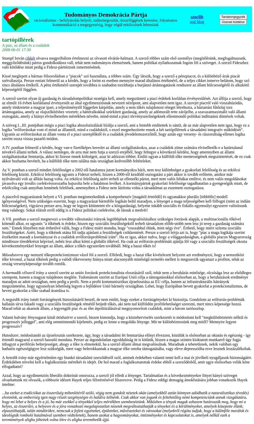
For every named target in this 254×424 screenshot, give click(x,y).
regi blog (197, 22)
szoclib (196, 16)
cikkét (30, 58)
